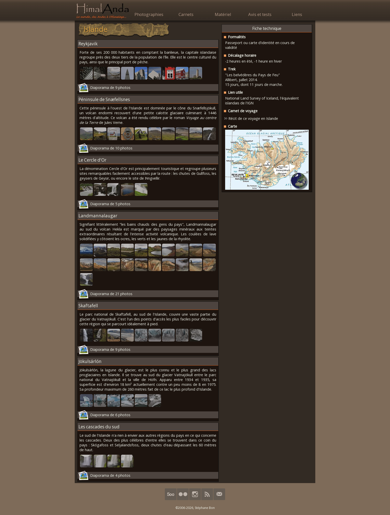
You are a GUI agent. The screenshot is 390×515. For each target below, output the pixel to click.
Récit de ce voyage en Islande (253, 118)
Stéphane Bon (205, 508)
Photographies (148, 14)
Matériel (223, 14)
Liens (297, 14)
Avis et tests (259, 14)
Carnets (186, 14)
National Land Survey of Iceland (251, 98)
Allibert (231, 79)
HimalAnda (102, 11)
